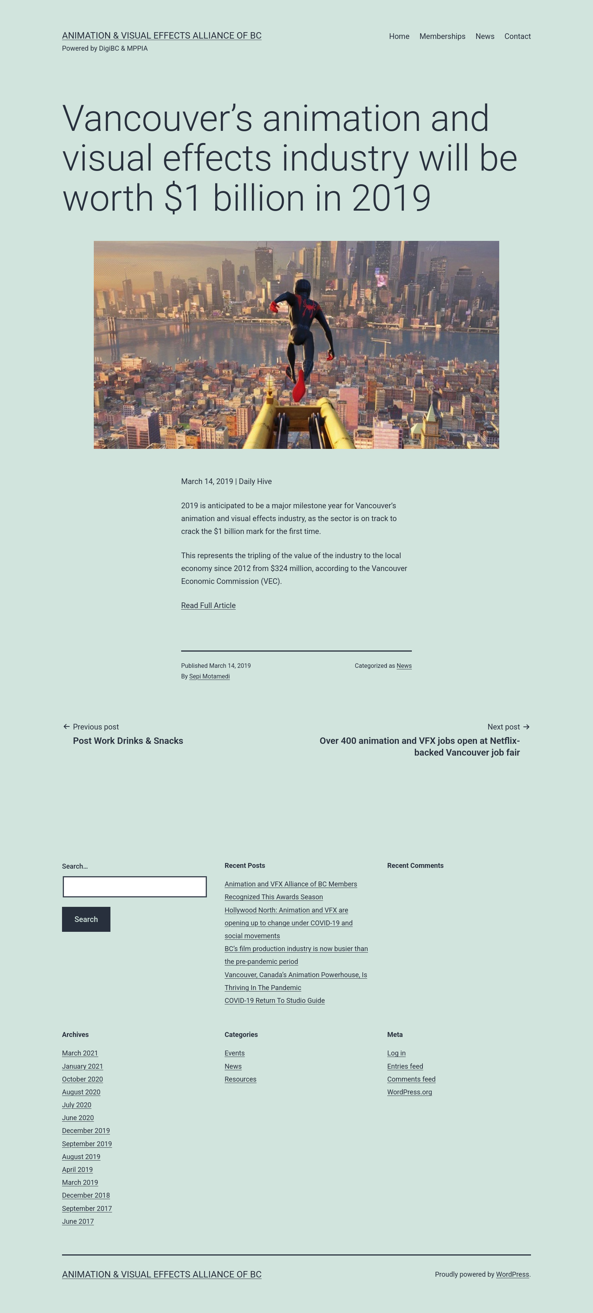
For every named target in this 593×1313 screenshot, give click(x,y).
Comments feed (411, 1079)
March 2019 (80, 1182)
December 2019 (86, 1131)
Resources (240, 1079)
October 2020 (82, 1079)
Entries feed (405, 1066)
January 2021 (82, 1066)
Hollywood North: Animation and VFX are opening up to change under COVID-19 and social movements (289, 923)
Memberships (442, 36)
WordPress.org (409, 1092)
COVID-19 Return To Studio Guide (275, 1000)
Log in (396, 1053)
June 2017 (78, 1221)
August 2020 (81, 1092)
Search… (75, 866)
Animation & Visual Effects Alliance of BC (162, 35)
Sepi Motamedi (209, 676)
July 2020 (77, 1105)
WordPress (512, 1274)
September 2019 (87, 1144)
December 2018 (86, 1195)
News (484, 36)
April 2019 (77, 1169)
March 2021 (80, 1053)
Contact (518, 36)
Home (399, 36)
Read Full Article (208, 605)
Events (235, 1053)
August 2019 (81, 1157)
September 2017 (87, 1208)
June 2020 (78, 1118)
